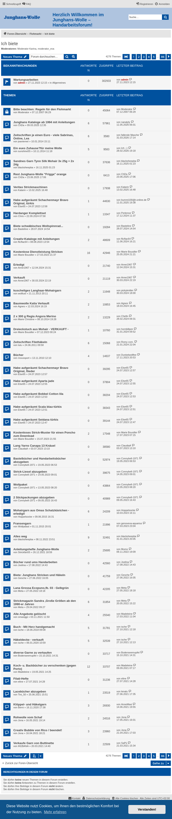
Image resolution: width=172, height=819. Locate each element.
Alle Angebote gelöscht (29, 614)
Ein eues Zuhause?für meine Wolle (37, 148)
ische (21, 629)
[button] (126, 56)
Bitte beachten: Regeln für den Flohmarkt (42, 109)
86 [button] (162, 57)
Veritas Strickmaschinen (30, 187)
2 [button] (138, 57)
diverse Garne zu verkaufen (32, 652)
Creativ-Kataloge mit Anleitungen (36, 239)
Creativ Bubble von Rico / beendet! (37, 730)
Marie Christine (26, 319)
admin (21, 82)
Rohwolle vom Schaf (27, 717)
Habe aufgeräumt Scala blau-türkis (37, 406)
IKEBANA (23, 746)
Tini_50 (22, 694)
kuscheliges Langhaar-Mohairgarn (37, 290)
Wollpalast (23, 526)
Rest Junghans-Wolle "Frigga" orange (39, 174)
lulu (20, 345)
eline (20, 681)
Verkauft (19, 277)
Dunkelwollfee (128, 354)
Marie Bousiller (26, 254)
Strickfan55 (24, 552)
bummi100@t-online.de (134, 200)
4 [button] (148, 57)
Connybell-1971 (26, 465)
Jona (20, 720)
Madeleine (127, 613)
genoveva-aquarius (131, 523)
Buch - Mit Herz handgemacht (34, 626)
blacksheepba (25, 167)
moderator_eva (46, 48)
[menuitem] (26, 4)
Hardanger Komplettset (29, 213)
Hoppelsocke (25, 516)
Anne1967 (23, 267)
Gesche (22, 578)
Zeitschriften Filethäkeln (30, 342)
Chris (21, 216)
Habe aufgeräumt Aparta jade (33, 381)
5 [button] (154, 57)
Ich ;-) (124, 148)
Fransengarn (22, 523)
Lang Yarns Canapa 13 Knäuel (34, 445)
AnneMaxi (126, 704)
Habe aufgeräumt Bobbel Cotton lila (38, 393)
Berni (21, 707)
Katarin (22, 190)
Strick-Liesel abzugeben (30, 471)
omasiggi (23, 617)
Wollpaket (20, 484)
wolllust (22, 293)
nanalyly (125, 122)
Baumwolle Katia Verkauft (31, 303)
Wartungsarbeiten (25, 79)
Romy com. (127, 342)
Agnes (21, 306)
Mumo (124, 549)
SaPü (124, 743)
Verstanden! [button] (147, 809)
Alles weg (20, 536)
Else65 (22, 206)
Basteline (23, 229)
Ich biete (9, 43)
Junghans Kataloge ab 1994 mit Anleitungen (44, 122)
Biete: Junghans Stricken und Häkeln (39, 575)
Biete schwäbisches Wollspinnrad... (38, 226)
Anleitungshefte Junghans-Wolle (36, 549)
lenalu (124, 691)
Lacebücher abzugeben (29, 691)
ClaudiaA (23, 448)
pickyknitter (127, 290)
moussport (23, 358)
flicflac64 (23, 242)
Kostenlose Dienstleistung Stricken (38, 251)
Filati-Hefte (21, 678)
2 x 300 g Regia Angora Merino (34, 316)
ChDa (21, 125)
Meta (20, 591)
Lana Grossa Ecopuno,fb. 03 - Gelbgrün (41, 588)
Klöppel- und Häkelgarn (29, 704)
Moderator (23, 112)
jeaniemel (23, 141)
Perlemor (126, 213)
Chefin (124, 316)
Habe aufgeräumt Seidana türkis (35, 419)
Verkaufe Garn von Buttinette (33, 743)
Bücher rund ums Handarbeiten (35, 562)
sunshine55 (24, 151)
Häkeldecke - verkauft (28, 639)
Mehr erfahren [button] (55, 812)
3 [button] (144, 57)
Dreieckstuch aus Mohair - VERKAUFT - (41, 329)
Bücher (18, 355)
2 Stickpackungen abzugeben (34, 497)
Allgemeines (59, 82)
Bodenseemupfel (27, 655)
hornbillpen (127, 329)
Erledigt (18, 264)
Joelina (22, 565)
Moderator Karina (26, 48)
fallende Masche (130, 135)
